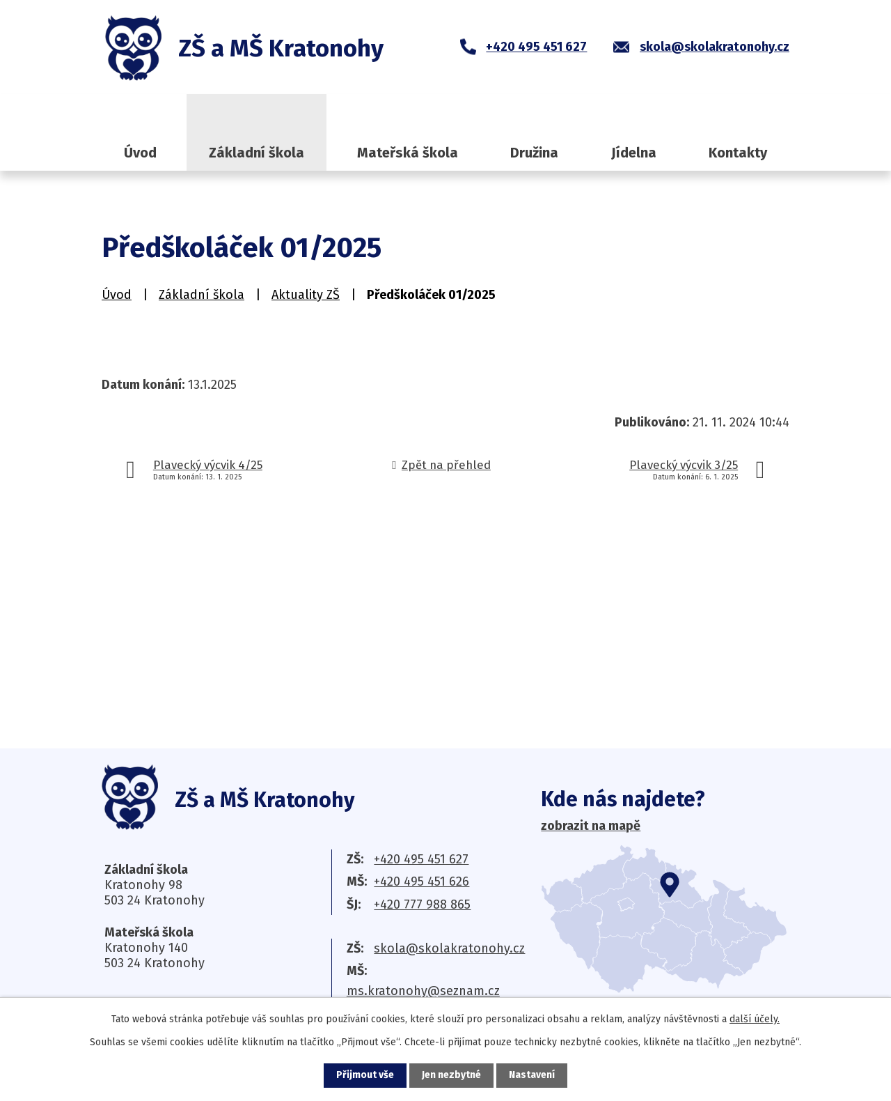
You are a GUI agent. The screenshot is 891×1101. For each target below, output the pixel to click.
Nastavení (532, 1075)
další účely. (755, 1019)
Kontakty (738, 152)
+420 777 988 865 (422, 904)
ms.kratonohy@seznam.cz (423, 991)
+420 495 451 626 (421, 881)
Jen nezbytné (451, 1075)
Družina (534, 152)
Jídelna (633, 152)
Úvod (140, 152)
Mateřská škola (407, 152)
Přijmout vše (365, 1075)
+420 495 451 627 (421, 859)
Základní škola (256, 152)
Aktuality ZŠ (305, 294)
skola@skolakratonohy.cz (449, 948)
